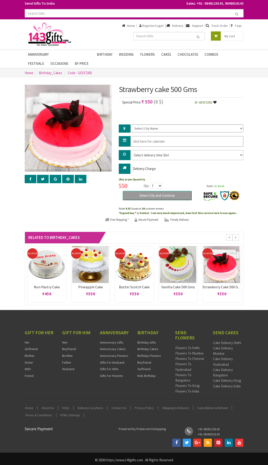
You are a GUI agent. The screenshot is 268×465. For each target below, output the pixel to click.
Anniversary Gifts (111, 342)
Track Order (219, 26)
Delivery (177, 26)
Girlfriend (31, 349)
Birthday (104, 54)
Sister (29, 362)
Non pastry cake (47, 287)
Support (197, 26)
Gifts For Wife (109, 369)
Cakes (166, 54)
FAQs (65, 408)
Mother (30, 356)
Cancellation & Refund (212, 408)
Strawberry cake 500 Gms (223, 287)
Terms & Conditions (38, 415)
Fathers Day (65, 54)
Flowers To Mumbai (189, 353)
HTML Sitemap (70, 415)
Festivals (36, 63)
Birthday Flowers (149, 356)
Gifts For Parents (111, 376)
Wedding (126, 54)
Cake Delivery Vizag (227, 380)
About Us (47, 408)
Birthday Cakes (147, 349)
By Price (81, 63)
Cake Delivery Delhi (227, 343)
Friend (29, 376)
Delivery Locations (90, 408)
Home (131, 26)
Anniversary (38, 54)
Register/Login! (151, 26)
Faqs (238, 26)
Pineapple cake (90, 287)
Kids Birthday (146, 376)
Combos (211, 54)
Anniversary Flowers (114, 356)
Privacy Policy (144, 408)
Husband (68, 369)
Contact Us (118, 408)
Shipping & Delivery (175, 408)
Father (66, 362)
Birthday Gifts (146, 342)
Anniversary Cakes (113, 349)
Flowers (147, 54)
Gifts (86, 54)
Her (27, 342)
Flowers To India (187, 391)
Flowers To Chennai (189, 358)
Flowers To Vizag (187, 385)
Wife (28, 369)
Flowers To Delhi (187, 348)
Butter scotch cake (134, 287)
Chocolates (188, 54)
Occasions (59, 63)
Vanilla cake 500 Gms (178, 287)
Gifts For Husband (112, 362)
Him (64, 342)
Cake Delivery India (227, 386)
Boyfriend (69, 349)
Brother (67, 356)
